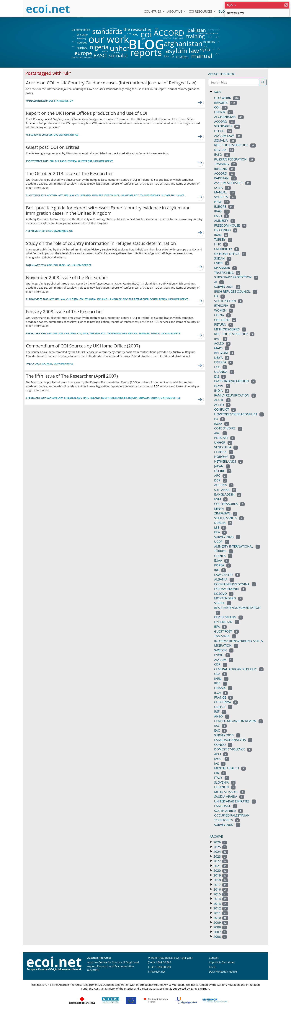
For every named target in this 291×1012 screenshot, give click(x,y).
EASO (100, 55)
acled (222, 405)
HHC (135, 34)
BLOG (146, 44)
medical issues (229, 792)
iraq (129, 33)
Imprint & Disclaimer (222, 962)
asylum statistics (232, 183)
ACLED (222, 343)
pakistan (197, 30)
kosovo (223, 593)
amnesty (224, 220)
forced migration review (238, 721)
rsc (220, 726)
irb (220, 570)
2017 (220, 885)
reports (146, 52)
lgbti (144, 39)
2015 (220, 894)
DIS (73, 37)
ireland (86, 195)
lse (220, 527)
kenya (222, 508)
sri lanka (225, 490)
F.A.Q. (212, 967)
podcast (224, 438)
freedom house (230, 225)
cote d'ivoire (228, 428)
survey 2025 (227, 537)
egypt (222, 386)
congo (223, 744)
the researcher (131, 29)
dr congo (82, 34)
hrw (205, 46)
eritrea (72, 161)
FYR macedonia (230, 589)
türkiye (223, 551)
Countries (153, 11)
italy (221, 777)
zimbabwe (225, 513)
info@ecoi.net (156, 971)
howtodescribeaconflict (239, 414)
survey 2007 (227, 825)
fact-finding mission (235, 381)
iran (166, 56)
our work (109, 39)
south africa (158, 299)
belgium (224, 353)
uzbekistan (226, 622)
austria (223, 485)
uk (218, 41)
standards (107, 31)
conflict (225, 409)
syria (205, 49)
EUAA (221, 423)
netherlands (228, 461)
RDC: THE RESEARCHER (234, 334)
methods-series (230, 329)
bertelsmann (228, 617)
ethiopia (210, 37)
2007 (220, 932)
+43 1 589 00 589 (160, 967)
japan (222, 466)
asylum (223, 660)
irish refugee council (213, 29)
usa (220, 674)
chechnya (226, 702)
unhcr (119, 48)
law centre (227, 575)
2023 (220, 856)
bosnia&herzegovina (235, 584)
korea (222, 565)
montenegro (228, 598)
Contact (213, 957)
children (113, 28)
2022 (220, 861)
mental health (230, 768)
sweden (223, 650)
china (217, 53)
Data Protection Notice (223, 971)
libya (73, 41)
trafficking (81, 38)
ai (143, 43)
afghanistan (183, 43)
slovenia (225, 782)
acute (222, 400)
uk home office (81, 30)
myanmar (167, 38)
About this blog (221, 74)
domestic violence (233, 749)
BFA (219, 49)
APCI (49, 265)
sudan (82, 48)
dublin (223, 523)
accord (224, 173)
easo (221, 216)
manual (201, 56)
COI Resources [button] (201, 11)
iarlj (103, 28)
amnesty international (237, 546)
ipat (220, 339)
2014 (220, 899)
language (115, 299)
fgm (221, 499)
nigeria (99, 47)
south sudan (178, 38)
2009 (220, 922)
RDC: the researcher (147, 195)
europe (83, 53)
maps (221, 348)
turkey (117, 52)
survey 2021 (227, 287)
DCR (172, 57)
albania (224, 579)
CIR (220, 773)
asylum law (182, 51)
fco (214, 49)
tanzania (225, 636)
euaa (221, 560)
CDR (220, 664)
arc (220, 433)
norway (224, 456)
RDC (220, 683)
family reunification (235, 395)
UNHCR (223, 442)
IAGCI (62, 265)
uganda (217, 37)
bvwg (222, 655)
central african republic (82, 57)
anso (221, 716)
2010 (220, 918)
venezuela (226, 447)
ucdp (221, 541)
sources (82, 42)
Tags (217, 92)
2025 (220, 847)
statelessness (229, 518)
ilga (221, 692)
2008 (220, 927)
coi (146, 34)
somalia (118, 55)
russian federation (234, 159)
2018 (220, 880)
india (73, 46)
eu (219, 419)
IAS (68, 265)
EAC (220, 730)
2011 (220, 913)
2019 (220, 875)
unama (223, 688)
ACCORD (169, 33)
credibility (209, 42)
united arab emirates (235, 801)
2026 (220, 842)
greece (223, 707)
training (195, 36)
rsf (220, 711)
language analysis (233, 740)
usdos (182, 56)
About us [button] (175, 11)
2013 (220, 903)
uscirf (222, 471)
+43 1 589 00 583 (160, 962)
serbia (222, 603)
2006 (220, 936)
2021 (220, 866)
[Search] (263, 82)
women (181, 48)
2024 (220, 851)
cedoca (223, 452)
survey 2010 (227, 735)
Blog (223, 11)
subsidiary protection (208, 33)
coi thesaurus (229, 504)
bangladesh (227, 494)
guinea (223, 556)
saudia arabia (229, 796)
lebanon (225, 787)
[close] (286, 5)
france (223, 697)
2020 (220, 870)
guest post (85, 161)
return (105, 51)
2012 (220, 908)
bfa (220, 532)
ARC (157, 28)
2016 (220, 889)
